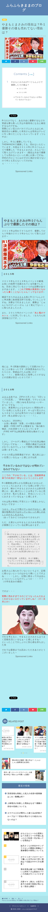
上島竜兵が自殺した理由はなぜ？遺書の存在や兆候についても (24, 805)
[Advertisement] (23, 191)
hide (31, 74)
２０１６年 (22, 92)
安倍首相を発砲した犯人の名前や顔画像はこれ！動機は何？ (24, 795)
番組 (4, 19)
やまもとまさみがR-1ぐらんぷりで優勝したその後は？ (27, 83)
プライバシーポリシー (19, 906)
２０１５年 (22, 89)
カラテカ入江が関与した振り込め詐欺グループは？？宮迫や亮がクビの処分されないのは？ (24, 816)
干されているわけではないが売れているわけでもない (28, 98)
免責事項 (33, 906)
